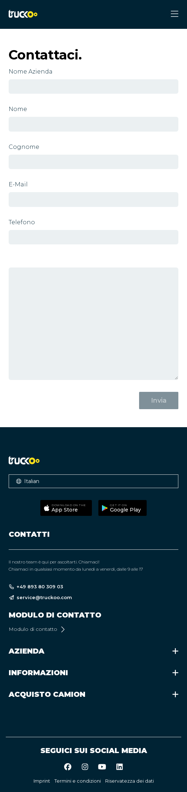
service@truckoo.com (40, 597)
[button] (93, 481)
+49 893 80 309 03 (36, 586)
